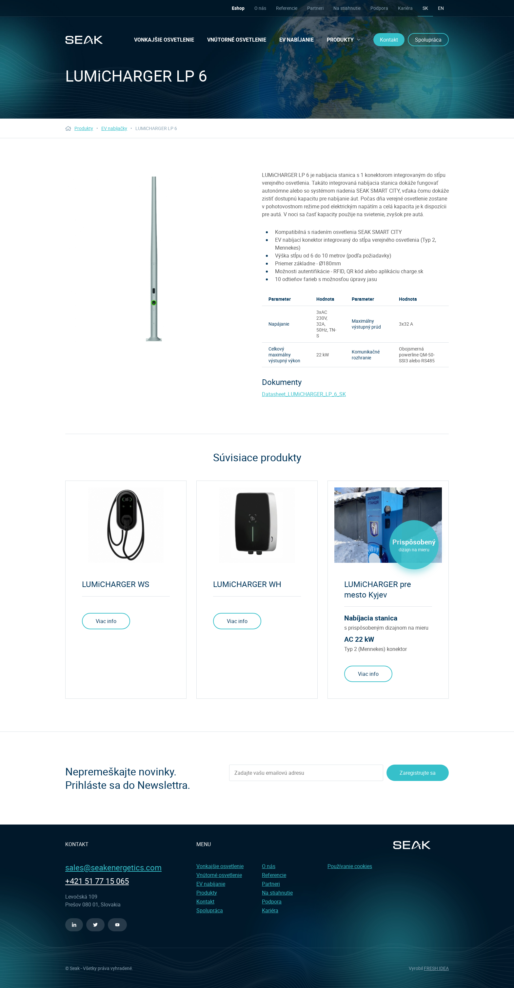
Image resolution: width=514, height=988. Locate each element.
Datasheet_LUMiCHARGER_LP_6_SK (304, 394)
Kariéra (405, 8)
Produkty (343, 39)
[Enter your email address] (306, 773)
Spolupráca (428, 39)
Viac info (106, 621)
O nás (260, 8)
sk (425, 8)
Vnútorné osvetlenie (236, 39)
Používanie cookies (349, 866)
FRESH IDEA (436, 968)
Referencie (286, 8)
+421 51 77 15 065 (97, 881)
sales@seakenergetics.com (113, 868)
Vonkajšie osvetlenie (164, 39)
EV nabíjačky (114, 128)
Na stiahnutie (347, 8)
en (441, 8)
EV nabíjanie (296, 39)
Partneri (315, 8)
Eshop (238, 8)
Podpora (379, 8)
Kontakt (389, 39)
